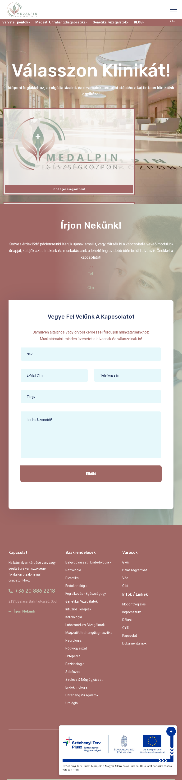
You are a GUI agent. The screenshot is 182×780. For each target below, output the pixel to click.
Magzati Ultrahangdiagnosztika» (61, 22)
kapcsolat (129, 635)
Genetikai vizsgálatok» (110, 22)
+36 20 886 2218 (32, 591)
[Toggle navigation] (173, 9)
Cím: (91, 287)
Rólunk (127, 620)
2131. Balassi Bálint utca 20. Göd (33, 601)
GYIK (125, 628)
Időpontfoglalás (134, 604)
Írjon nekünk (22, 611)
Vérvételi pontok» (16, 22)
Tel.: (91, 273)
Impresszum (131, 612)
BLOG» (139, 22)
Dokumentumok (134, 643)
